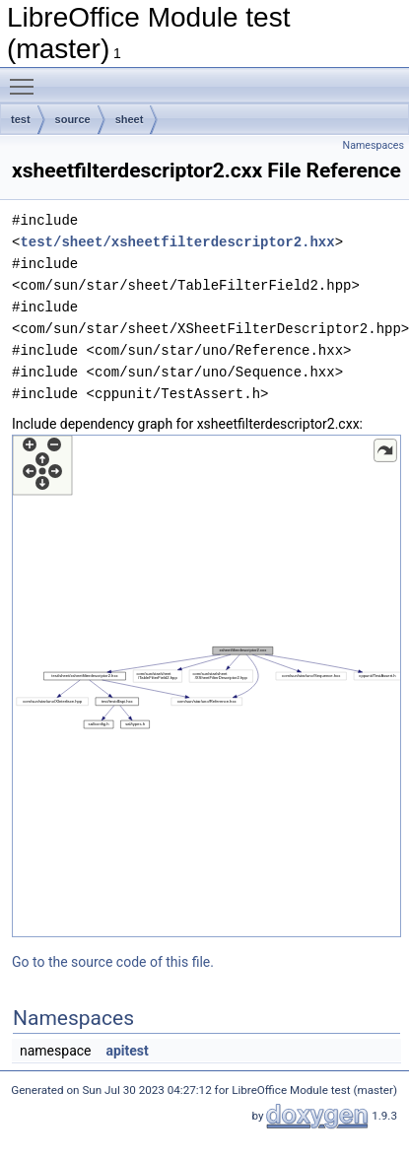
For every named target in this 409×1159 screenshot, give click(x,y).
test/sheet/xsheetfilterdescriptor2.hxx (177, 242)
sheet (129, 119)
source (73, 119)
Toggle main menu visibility (26, 78)
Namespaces (373, 145)
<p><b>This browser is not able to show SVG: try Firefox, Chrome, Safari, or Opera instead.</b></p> (206, 686)
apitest (126, 1050)
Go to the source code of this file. (113, 962)
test (21, 119)
